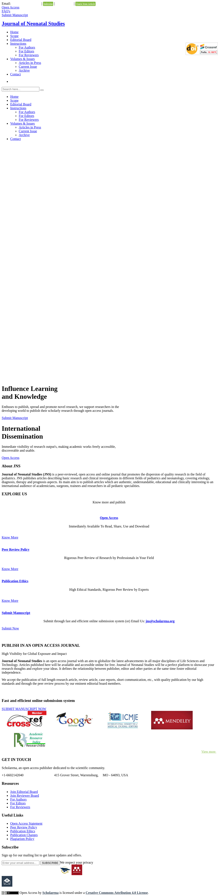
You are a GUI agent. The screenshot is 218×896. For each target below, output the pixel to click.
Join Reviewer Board (24, 795)
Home (14, 32)
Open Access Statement (26, 823)
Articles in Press (30, 63)
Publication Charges (24, 835)
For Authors (27, 47)
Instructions (18, 43)
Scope (14, 36)
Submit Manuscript (15, 15)
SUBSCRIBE (50, 862)
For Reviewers (29, 55)
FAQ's (6, 11)
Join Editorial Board (24, 792)
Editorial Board (20, 40)
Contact (15, 74)
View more (208, 751)
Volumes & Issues (22, 59)
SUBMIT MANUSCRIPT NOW (24, 709)
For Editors (26, 51)
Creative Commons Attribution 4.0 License (117, 893)
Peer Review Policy (15, 549)
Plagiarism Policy (22, 839)
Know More (10, 537)
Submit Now (10, 628)
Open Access (10, 7)
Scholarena (50, 893)
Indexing (48, 3)
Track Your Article (85, 3)
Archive (24, 70)
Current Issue (28, 66)
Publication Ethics (15, 581)
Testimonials (64, 3)
